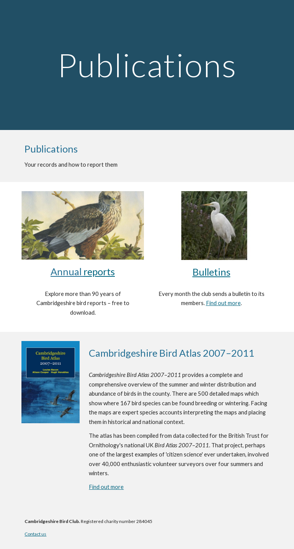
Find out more (223, 303)
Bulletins (211, 272)
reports (99, 271)
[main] (146, 64)
